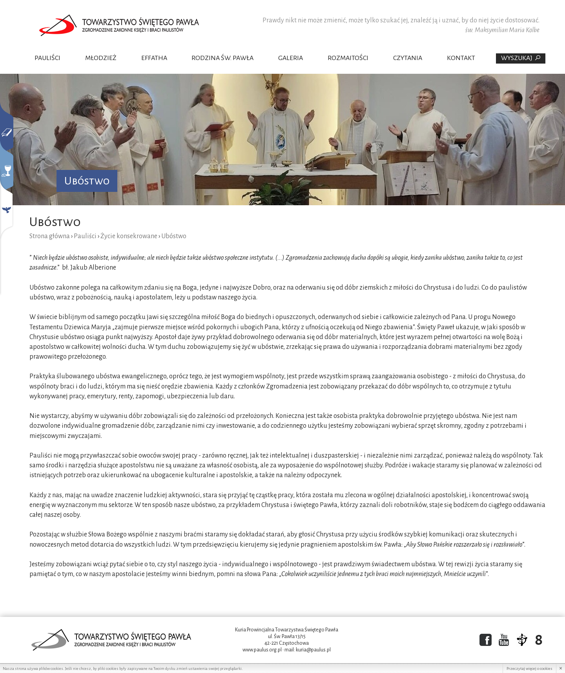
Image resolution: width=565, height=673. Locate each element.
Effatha (154, 58)
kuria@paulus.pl (313, 650)
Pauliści (47, 58)
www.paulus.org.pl (262, 650)
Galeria (290, 58)
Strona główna (49, 236)
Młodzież (101, 58)
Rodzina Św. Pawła (222, 58)
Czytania (407, 58)
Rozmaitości (348, 58)
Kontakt (461, 58)
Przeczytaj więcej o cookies (529, 668)
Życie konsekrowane (128, 236)
